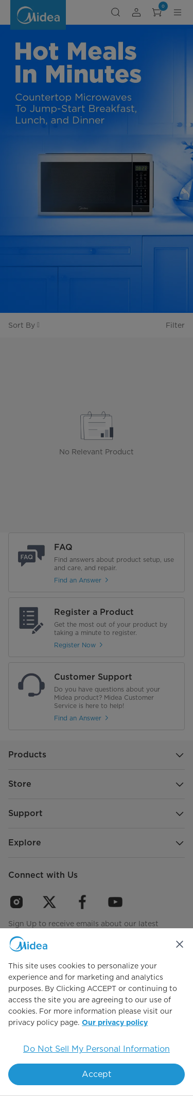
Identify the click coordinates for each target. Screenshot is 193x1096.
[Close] (179, 944)
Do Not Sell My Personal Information (96, 1049)
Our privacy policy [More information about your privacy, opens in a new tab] (115, 1023)
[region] (96, 1012)
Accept (96, 1074)
